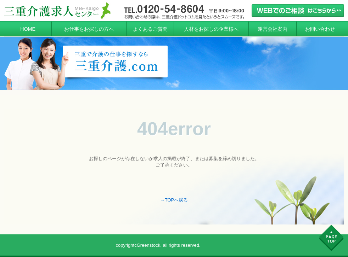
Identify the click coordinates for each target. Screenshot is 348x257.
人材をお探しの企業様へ (211, 29)
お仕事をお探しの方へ (89, 29)
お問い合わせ (320, 29)
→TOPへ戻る (174, 200)
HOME (27, 29)
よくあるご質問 (150, 29)
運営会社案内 (272, 29)
